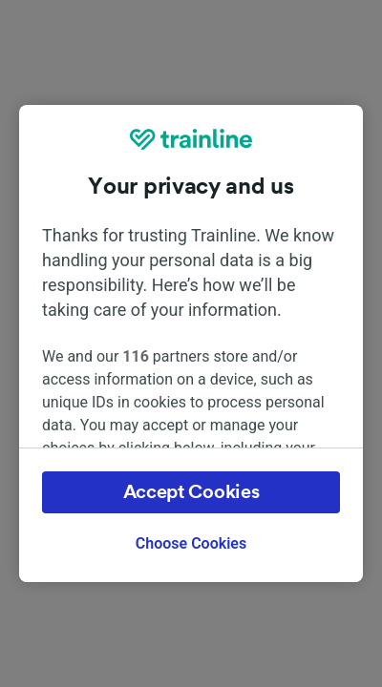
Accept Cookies (191, 492)
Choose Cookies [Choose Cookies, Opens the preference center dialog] (191, 543)
